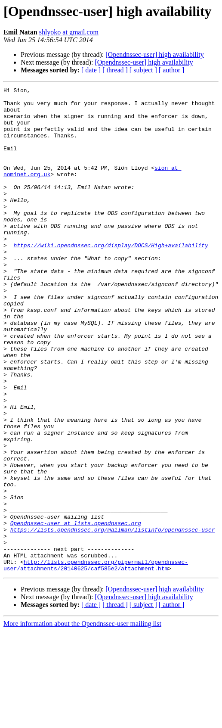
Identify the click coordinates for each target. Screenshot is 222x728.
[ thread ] (115, 70)
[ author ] (172, 70)
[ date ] (91, 70)
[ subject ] (143, 70)
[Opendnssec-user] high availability (154, 54)
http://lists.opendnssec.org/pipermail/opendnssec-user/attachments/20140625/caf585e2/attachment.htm (95, 661)
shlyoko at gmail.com (69, 32)
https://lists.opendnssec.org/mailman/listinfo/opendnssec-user (112, 618)
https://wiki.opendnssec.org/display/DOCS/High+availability (110, 277)
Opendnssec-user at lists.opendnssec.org (75, 611)
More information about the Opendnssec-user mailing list (82, 720)
